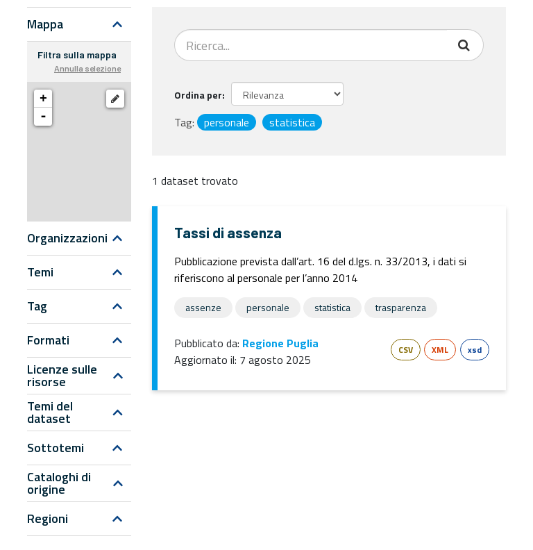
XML (440, 349)
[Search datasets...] (311, 45)
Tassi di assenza (228, 232)
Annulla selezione (87, 68)
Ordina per (198, 95)
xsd (475, 349)
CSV (405, 349)
